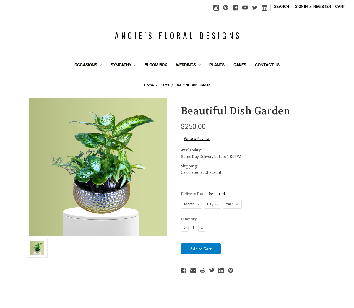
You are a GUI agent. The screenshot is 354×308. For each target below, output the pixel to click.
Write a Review (197, 138)
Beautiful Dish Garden (193, 85)
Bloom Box (156, 65)
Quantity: (189, 219)
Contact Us (267, 65)
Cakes (239, 65)
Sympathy (123, 65)
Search (281, 6)
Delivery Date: (203, 193)
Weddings (188, 65)
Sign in (301, 6)
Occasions (88, 65)
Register (322, 6)
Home (149, 85)
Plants (217, 65)
